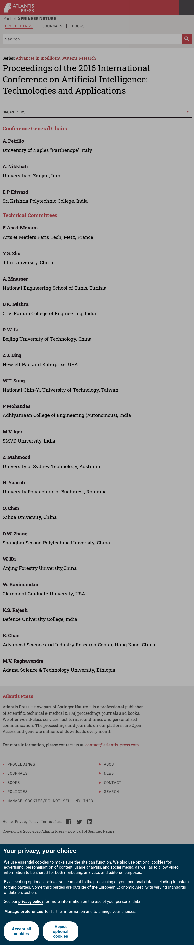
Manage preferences (23, 911)
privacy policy (30, 901)
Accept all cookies (21, 931)
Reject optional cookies (60, 931)
